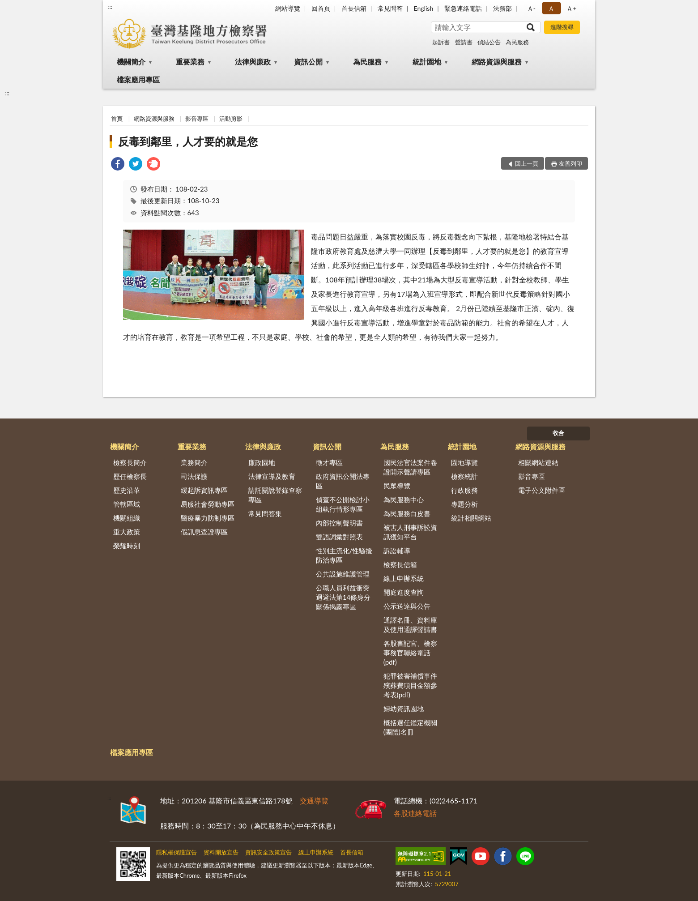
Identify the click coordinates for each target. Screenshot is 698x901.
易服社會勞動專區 (207, 504)
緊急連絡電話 (463, 8)
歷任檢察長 (130, 476)
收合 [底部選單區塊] (558, 432)
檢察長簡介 (130, 462)
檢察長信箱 (400, 564)
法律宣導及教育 (271, 476)
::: (110, 6)
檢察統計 (464, 476)
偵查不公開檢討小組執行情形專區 (343, 504)
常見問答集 (265, 513)
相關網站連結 (538, 462)
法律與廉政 (253, 61)
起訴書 (441, 42)
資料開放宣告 (221, 852)
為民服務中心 (403, 499)
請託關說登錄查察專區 (275, 495)
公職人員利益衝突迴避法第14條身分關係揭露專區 (343, 597)
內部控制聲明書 (339, 523)
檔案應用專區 (138, 79)
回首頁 (320, 8)
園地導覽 (464, 462)
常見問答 (390, 8)
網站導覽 (287, 8)
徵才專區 (329, 462)
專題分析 (464, 504)
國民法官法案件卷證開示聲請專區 (410, 467)
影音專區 (197, 118)
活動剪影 (231, 118)
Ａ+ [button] (571, 8)
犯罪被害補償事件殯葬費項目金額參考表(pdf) (410, 685)
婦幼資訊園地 (403, 709)
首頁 (117, 118)
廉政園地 (261, 462)
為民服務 (517, 42)
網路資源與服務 (497, 61)
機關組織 (126, 518)
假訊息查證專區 (204, 532)
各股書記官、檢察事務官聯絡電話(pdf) (410, 652)
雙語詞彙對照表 (339, 537)
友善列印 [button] (570, 163)
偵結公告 (489, 42)
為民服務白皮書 (406, 513)
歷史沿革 (126, 490)
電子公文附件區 (541, 490)
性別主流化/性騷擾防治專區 (344, 555)
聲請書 (463, 42)
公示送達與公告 (406, 606)
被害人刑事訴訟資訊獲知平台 (410, 532)
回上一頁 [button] (526, 163)
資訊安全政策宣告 (268, 852)
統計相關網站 (471, 518)
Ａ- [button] (531, 8)
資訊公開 (308, 61)
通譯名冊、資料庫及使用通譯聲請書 (410, 624)
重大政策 (126, 532)
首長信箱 (353, 8)
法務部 (502, 8)
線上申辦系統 (403, 578)
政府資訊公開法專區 (343, 481)
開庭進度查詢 (403, 592)
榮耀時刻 (126, 546)
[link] (117, 165)
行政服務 (464, 490)
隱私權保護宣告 (176, 852)
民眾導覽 (396, 486)
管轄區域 (126, 504)
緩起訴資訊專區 (204, 490)
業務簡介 (194, 462)
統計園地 (427, 61)
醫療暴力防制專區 (207, 518)
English (424, 8)
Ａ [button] (551, 8)
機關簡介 (131, 61)
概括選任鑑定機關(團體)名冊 (410, 727)
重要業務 (190, 61)
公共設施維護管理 (343, 574)
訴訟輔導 (396, 551)
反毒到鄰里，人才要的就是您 (188, 141)
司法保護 (194, 476)
